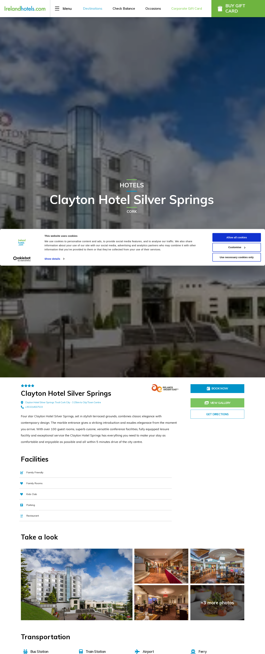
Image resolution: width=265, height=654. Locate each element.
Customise (236, 18)
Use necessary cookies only (237, 28)
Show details (52, 29)
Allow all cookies (236, 8)
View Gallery (217, 399)
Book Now (217, 388)
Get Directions (217, 410)
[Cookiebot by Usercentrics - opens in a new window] (22, 30)
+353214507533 (32, 407)
